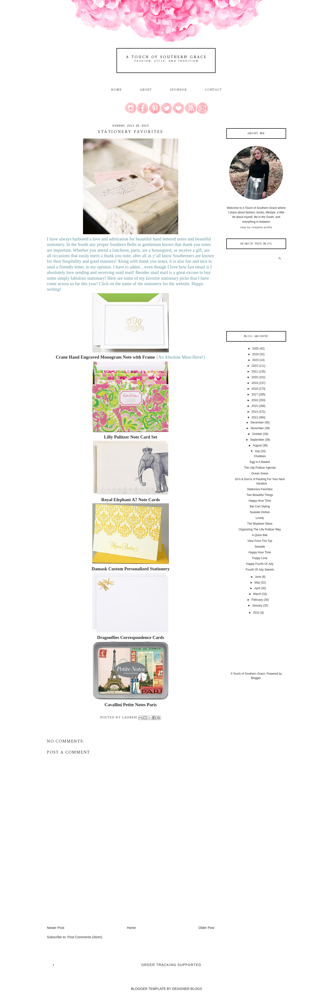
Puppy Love (259, 558)
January (257, 605)
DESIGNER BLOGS (187, 989)
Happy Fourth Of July (259, 564)
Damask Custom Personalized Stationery (131, 568)
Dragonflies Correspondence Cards (130, 637)
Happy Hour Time (260, 500)
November (257, 428)
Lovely (260, 518)
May (257, 582)
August (257, 445)
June (258, 576)
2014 (254, 411)
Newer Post (55, 928)
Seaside (260, 546)
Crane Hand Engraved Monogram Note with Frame (105, 357)
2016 (254, 400)
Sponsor (178, 90)
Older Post (206, 928)
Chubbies (260, 456)
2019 (254, 383)
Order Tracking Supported (171, 965)
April (257, 588)
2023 (255, 360)
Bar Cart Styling (260, 506)
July (257, 451)
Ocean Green (259, 473)
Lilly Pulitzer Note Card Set (130, 436)
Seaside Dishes (260, 512)
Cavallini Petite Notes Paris (131, 704)
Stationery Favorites (260, 489)
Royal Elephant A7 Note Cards (130, 499)
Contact (213, 90)
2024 (255, 354)
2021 (254, 371)
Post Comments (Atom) (84, 937)
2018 (254, 388)
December (257, 422)
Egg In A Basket (260, 462)
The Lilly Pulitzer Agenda (260, 467)
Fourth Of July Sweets (260, 569)
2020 (254, 377)
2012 (256, 612)
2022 (254, 365)
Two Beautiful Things (259, 495)
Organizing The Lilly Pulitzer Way (260, 529)
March (257, 594)
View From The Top (259, 541)
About (147, 90)
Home (116, 90)
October (257, 434)
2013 (254, 417)
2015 (254, 406)
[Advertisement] (83, 892)
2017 (254, 394)
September (257, 439)
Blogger (256, 678)
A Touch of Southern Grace (166, 57)
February (257, 599)
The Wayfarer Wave (259, 523)
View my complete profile (256, 227)
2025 (255, 348)
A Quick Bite (259, 535)
